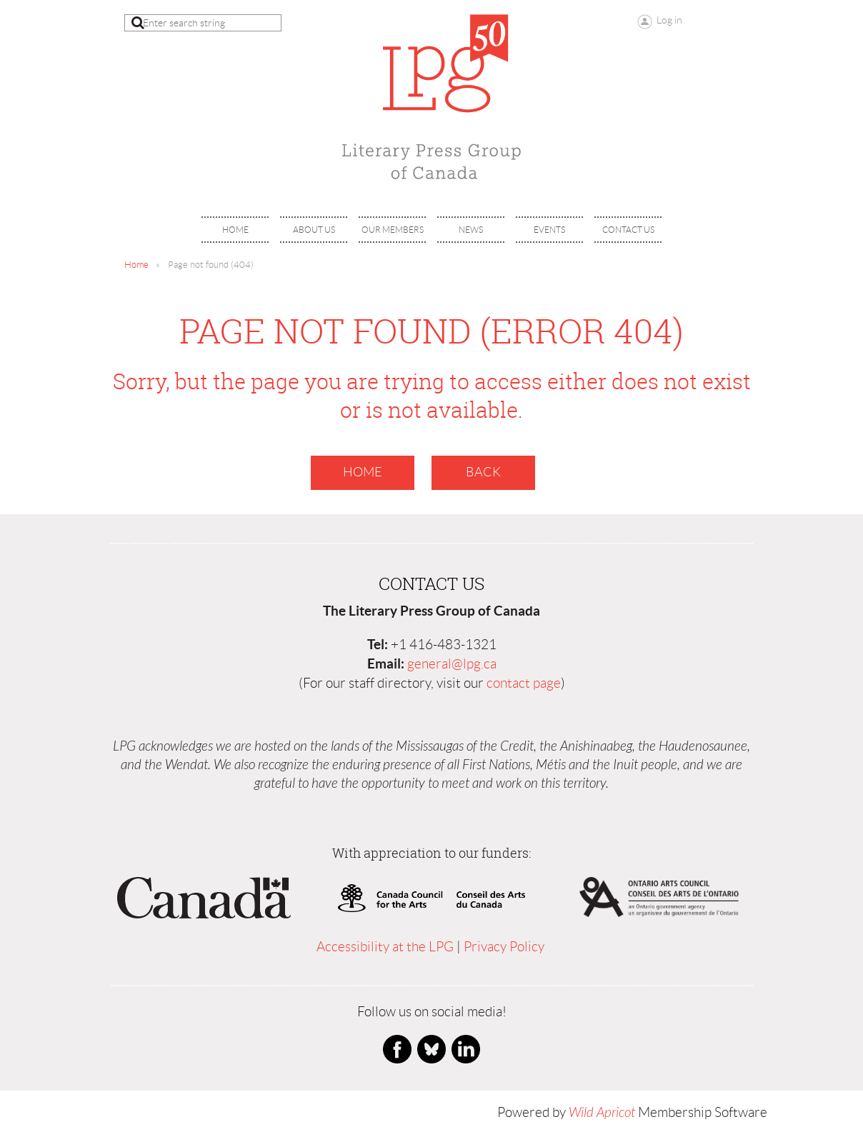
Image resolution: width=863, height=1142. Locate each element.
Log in (669, 20)
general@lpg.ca (452, 663)
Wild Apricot (602, 1113)
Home (136, 264)
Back (483, 472)
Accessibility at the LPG (385, 946)
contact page (524, 683)
